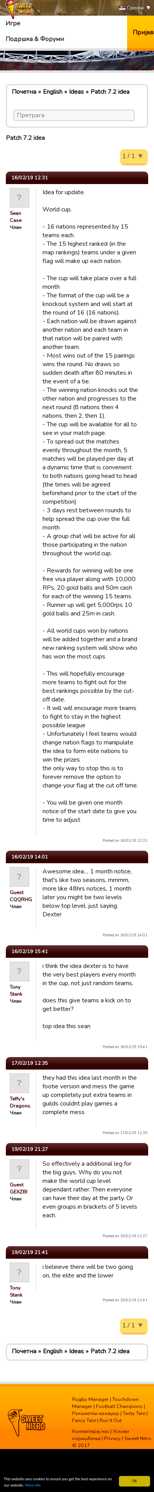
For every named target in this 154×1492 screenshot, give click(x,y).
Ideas (76, 92)
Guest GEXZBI (18, 1188)
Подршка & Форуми (34, 39)
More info (33, 1485)
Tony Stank (16, 991)
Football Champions (119, 1406)
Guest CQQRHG (21, 896)
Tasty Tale (134, 1413)
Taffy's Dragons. (20, 1102)
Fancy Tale (84, 1420)
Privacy (112, 1438)
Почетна (24, 92)
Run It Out (110, 1420)
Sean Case (15, 217)
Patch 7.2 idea (109, 92)
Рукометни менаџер (95, 1413)
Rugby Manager (90, 1399)
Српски (131, 8)
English (52, 92)
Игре (12, 23)
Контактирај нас (90, 1431)
